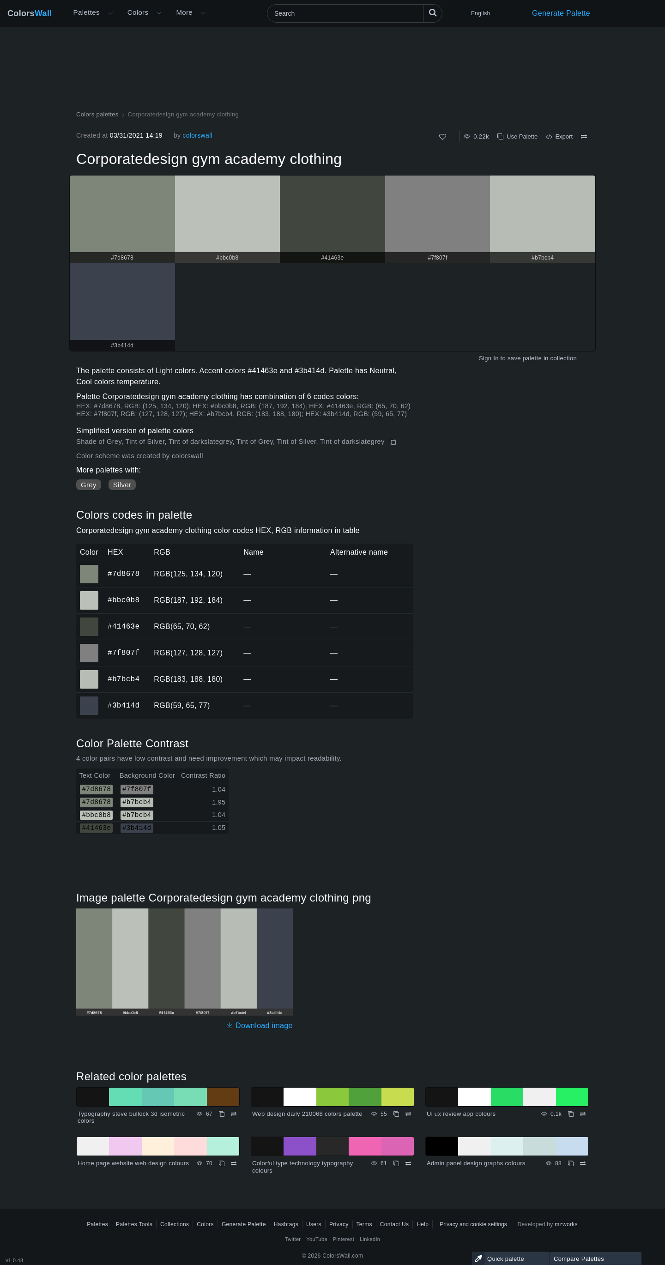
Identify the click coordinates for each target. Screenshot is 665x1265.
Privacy (339, 1224)
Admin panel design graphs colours (476, 1163)
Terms (364, 1224)
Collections (174, 1224)
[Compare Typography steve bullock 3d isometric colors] (234, 1114)
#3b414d (123, 705)
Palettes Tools (134, 1224)
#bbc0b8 (123, 600)
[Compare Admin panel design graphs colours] (583, 1163)
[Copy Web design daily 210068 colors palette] (396, 1114)
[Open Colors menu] (158, 13)
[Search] (354, 13)
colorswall (197, 135)
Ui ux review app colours (461, 1113)
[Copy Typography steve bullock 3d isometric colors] (222, 1114)
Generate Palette (561, 13)
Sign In (489, 358)
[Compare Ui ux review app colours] (583, 1114)
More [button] (184, 12)
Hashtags (286, 1224)
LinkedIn (370, 1239)
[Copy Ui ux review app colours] (571, 1114)
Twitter (293, 1239)
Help (423, 1224)
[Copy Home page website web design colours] (222, 1163)
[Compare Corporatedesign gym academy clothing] (584, 137)
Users (313, 1224)
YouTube (316, 1239)
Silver (122, 485)
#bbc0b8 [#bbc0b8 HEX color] (89, 594)
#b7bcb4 (123, 679)
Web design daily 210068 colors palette (307, 1113)
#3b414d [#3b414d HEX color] (89, 699)
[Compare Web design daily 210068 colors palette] (408, 1114)
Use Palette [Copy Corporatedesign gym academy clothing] (517, 136)
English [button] (480, 13)
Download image (259, 1025)
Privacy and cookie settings (473, 1224)
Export (559, 136)
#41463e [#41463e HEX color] (89, 620)
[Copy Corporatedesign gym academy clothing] (393, 442)
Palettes (86, 12)
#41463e (123, 626)
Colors (29, 13)
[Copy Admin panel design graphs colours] (571, 1163)
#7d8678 (123, 574)
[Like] (442, 137)
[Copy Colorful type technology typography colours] (396, 1163)
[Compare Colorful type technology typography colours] (408, 1163)
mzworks (566, 1224)
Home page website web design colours (133, 1163)
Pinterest (343, 1239)
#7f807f (123, 653)
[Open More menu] (110, 13)
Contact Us (394, 1224)
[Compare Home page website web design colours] (234, 1163)
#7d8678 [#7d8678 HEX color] (89, 567)
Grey (89, 485)
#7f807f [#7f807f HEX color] (89, 646)
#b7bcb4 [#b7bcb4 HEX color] (89, 673)
